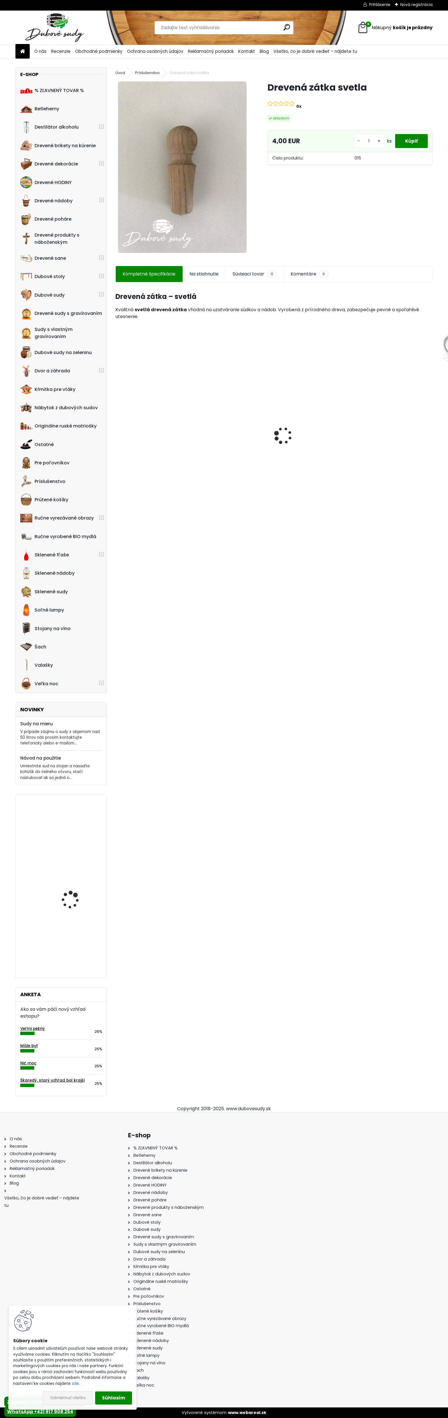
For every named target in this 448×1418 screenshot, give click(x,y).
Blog (264, 51)
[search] (286, 27)
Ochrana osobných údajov (155, 51)
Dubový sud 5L (136, 446)
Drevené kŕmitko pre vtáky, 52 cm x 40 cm (393, 443)
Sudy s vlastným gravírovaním (46, 333)
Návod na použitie (40, 758)
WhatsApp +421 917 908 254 (40, 1411)
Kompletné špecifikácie (149, 274)
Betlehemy (39, 109)
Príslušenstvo (42, 481)
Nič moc (28, 1063)
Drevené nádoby (46, 201)
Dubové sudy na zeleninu (56, 352)
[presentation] (118, 426)
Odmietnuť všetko (68, 1398)
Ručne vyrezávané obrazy (57, 518)
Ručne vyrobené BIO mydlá (58, 536)
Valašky (36, 665)
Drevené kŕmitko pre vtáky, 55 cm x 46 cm (232, 440)
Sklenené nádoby (47, 573)
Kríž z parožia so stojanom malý (69, 936)
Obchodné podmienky (99, 51)
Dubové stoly (42, 277)
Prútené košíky (44, 500)
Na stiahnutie (204, 274)
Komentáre (309, 274)
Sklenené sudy (44, 592)
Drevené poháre (45, 219)
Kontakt (246, 51)
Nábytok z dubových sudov (59, 408)
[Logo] (54, 27)
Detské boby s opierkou (305, 440)
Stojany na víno (45, 628)
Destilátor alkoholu (49, 127)
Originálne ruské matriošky (58, 426)
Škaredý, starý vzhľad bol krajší (52, 1080)
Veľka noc (39, 684)
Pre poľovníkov (44, 463)
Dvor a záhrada (45, 371)
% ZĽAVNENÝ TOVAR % (52, 90)
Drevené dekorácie (49, 164)
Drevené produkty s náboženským (49, 238)
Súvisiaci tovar (254, 274)
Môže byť (29, 1045)
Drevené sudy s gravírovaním (61, 313)
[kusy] (365, 141)
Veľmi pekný (32, 1028)
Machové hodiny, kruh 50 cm (78, 823)
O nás (40, 51)
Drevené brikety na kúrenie (58, 145)
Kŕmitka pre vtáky (47, 389)
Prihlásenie (379, 4)
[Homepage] (22, 51)
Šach (33, 647)
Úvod (120, 72)
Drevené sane (43, 258)
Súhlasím (113, 1398)
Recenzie (61, 51)
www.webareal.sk (247, 1412)
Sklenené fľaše (44, 555)
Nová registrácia (416, 4)
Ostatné (37, 444)
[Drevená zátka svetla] (182, 167)
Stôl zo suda (65, 878)
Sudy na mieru (36, 724)
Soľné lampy (42, 610)
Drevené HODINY (46, 182)
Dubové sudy (42, 295)
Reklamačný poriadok (211, 51)
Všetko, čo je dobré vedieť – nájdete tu (315, 51)
